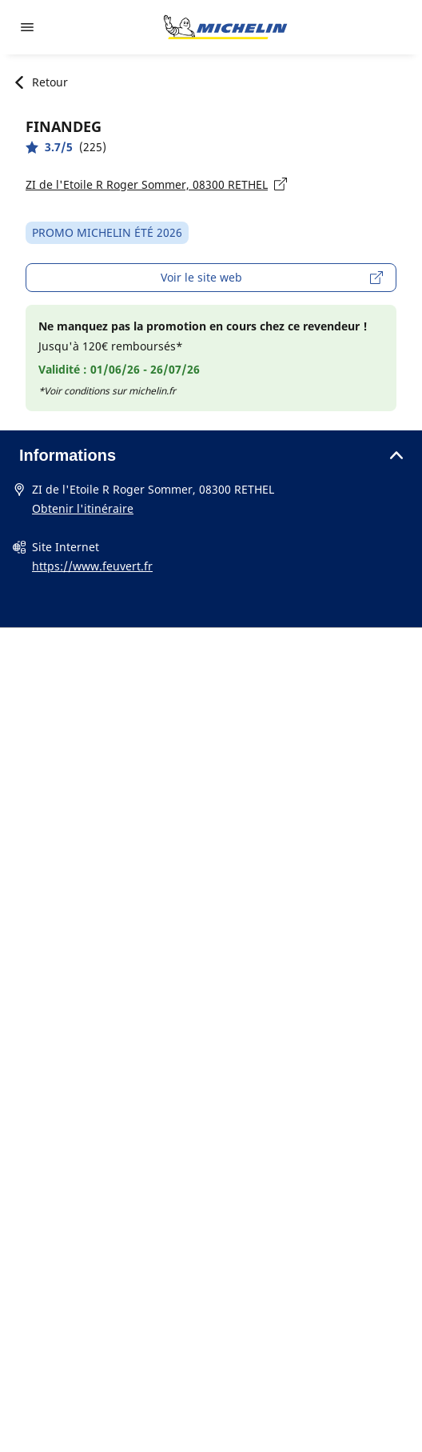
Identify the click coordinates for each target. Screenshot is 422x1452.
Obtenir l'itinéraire (82, 508)
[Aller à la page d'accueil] (225, 27)
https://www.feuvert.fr (92, 566)
